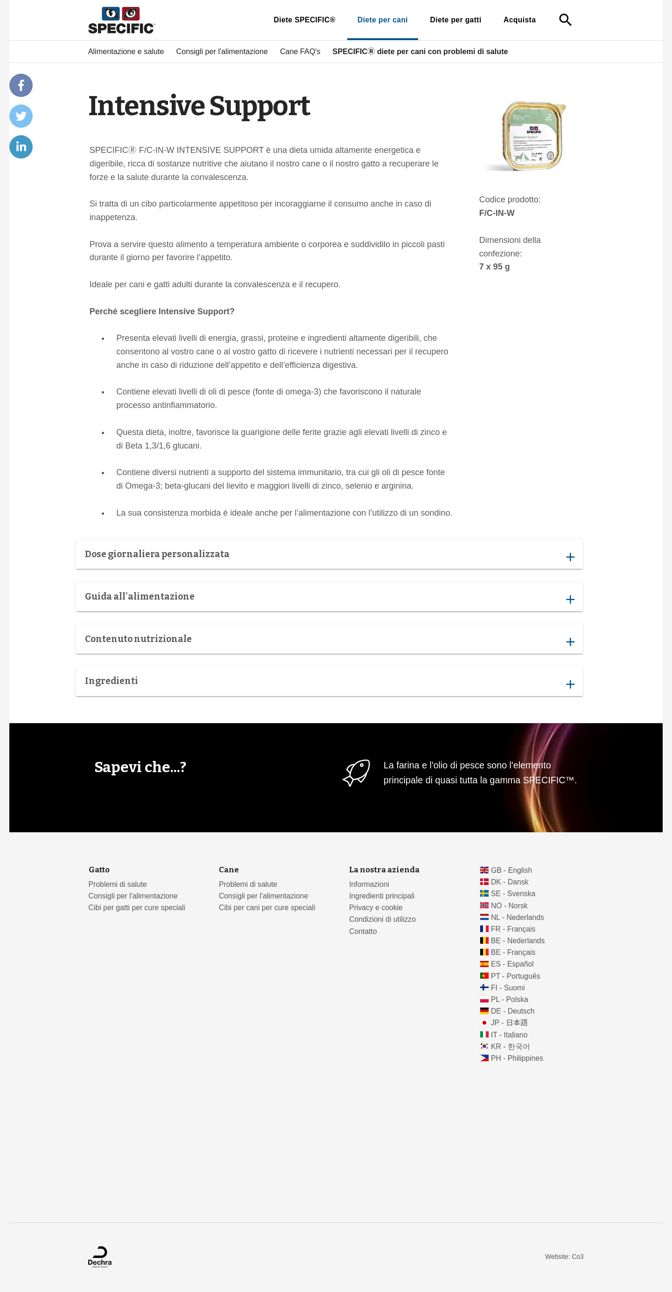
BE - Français (513, 952)
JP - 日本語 (509, 1023)
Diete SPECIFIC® (304, 20)
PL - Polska (509, 999)
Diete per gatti (455, 20)
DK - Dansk (510, 882)
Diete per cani (382, 20)
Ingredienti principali (381, 896)
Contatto (363, 931)
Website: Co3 (564, 1256)
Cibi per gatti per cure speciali (137, 908)
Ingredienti (329, 683)
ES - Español (512, 964)
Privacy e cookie (376, 908)
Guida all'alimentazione (329, 599)
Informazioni (369, 884)
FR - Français (513, 929)
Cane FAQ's (300, 51)
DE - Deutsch (513, 1011)
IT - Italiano (509, 1035)
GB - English (511, 870)
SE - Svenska (513, 894)
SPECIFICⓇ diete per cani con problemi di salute (420, 51)
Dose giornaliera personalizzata (329, 556)
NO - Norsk (509, 906)
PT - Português (515, 976)
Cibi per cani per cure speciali (267, 908)
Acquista (520, 20)
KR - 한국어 (510, 1046)
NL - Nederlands (517, 917)
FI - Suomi (508, 988)
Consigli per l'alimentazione (222, 51)
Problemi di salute (118, 884)
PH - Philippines (517, 1058)
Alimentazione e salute (126, 51)
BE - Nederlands (518, 941)
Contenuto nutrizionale (329, 641)
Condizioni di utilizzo (382, 919)
